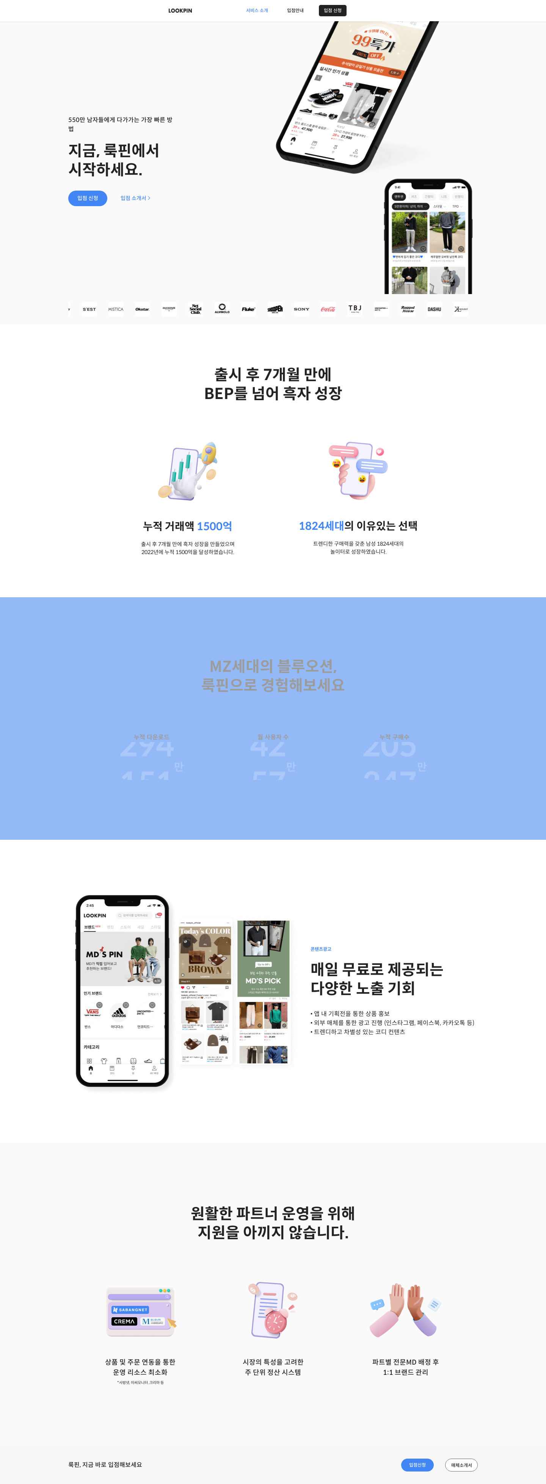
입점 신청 (333, 10)
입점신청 (417, 1465)
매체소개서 (461, 1465)
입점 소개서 (135, 198)
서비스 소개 (257, 10)
